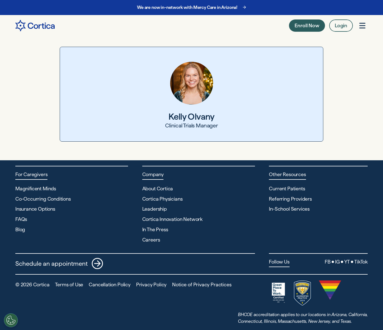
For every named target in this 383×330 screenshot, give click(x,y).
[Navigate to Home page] (35, 25)
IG (337, 261)
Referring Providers (290, 198)
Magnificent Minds (35, 188)
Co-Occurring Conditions (43, 198)
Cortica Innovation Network (172, 219)
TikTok (361, 261)
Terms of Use (69, 284)
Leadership (154, 208)
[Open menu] (362, 26)
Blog (20, 229)
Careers (151, 239)
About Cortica (157, 188)
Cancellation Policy (110, 284)
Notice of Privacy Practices (201, 284)
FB (328, 261)
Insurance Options (35, 208)
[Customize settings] (10, 320)
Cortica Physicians (162, 198)
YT (347, 261)
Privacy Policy (151, 284)
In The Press (155, 229)
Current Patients (287, 188)
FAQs (21, 219)
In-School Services (289, 208)
